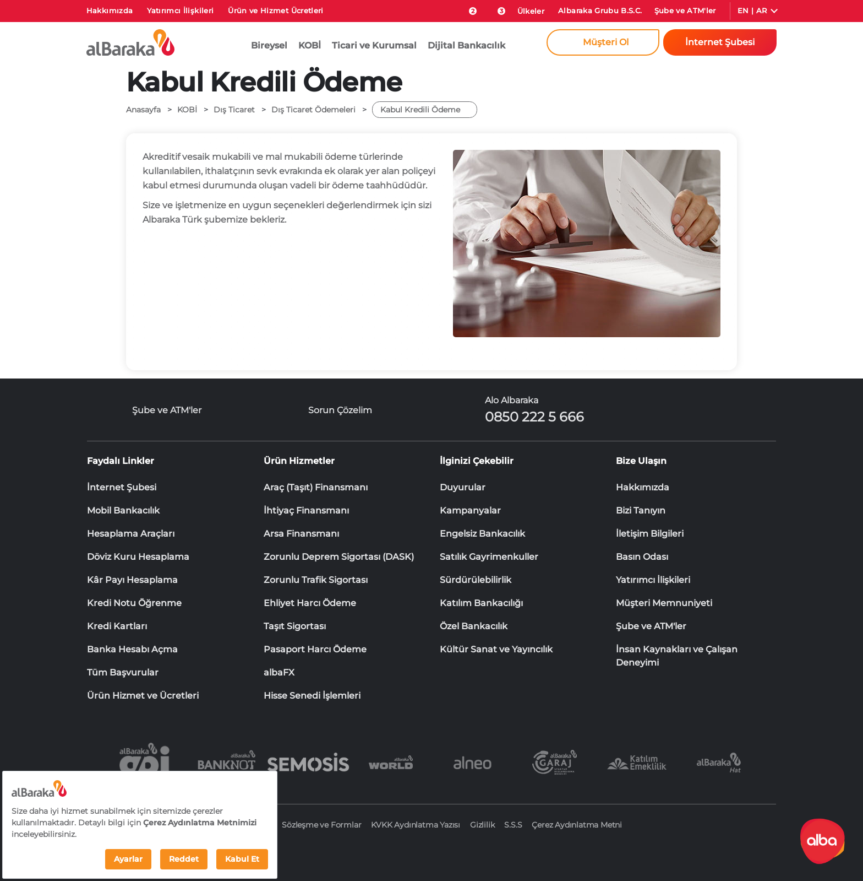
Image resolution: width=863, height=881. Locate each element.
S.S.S (513, 825)
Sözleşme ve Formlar (321, 825)
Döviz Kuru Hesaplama (138, 557)
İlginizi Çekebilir (477, 461)
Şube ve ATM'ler (685, 10)
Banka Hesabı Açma (132, 649)
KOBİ (309, 45)
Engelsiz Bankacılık (482, 533)
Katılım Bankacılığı (481, 603)
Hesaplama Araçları (130, 533)
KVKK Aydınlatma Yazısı (415, 825)
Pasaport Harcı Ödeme (315, 649)
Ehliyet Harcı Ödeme (310, 603)
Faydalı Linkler (120, 461)
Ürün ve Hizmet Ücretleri (275, 10)
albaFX (279, 672)
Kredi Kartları (117, 626)
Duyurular (462, 487)
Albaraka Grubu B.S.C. (600, 10)
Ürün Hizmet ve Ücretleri (143, 695)
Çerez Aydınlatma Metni (577, 825)
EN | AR (752, 10)
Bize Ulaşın (641, 461)
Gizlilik (482, 825)
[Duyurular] (495, 9)
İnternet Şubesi (121, 487)
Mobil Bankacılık (123, 510)
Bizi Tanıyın (640, 510)
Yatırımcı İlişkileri (180, 10)
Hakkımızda (109, 10)
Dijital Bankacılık (466, 45)
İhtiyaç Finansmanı (306, 510)
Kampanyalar (470, 510)
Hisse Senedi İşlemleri (312, 695)
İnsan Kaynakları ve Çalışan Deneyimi (677, 650)
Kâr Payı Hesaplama (132, 580)
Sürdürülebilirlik (475, 580)
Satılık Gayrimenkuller (489, 557)
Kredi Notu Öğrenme (134, 603)
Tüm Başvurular (123, 672)
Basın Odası (642, 557)
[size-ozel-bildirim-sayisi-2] (467, 9)
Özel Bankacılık (473, 626)
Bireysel (269, 45)
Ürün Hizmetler (299, 461)
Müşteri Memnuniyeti (664, 603)
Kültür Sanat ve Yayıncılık (496, 649)
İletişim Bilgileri (650, 533)
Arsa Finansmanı (301, 533)
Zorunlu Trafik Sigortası (316, 580)
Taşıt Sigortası (295, 626)
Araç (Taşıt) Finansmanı (316, 487)
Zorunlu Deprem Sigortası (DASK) (339, 557)
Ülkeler (530, 11)
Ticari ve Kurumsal (374, 45)
